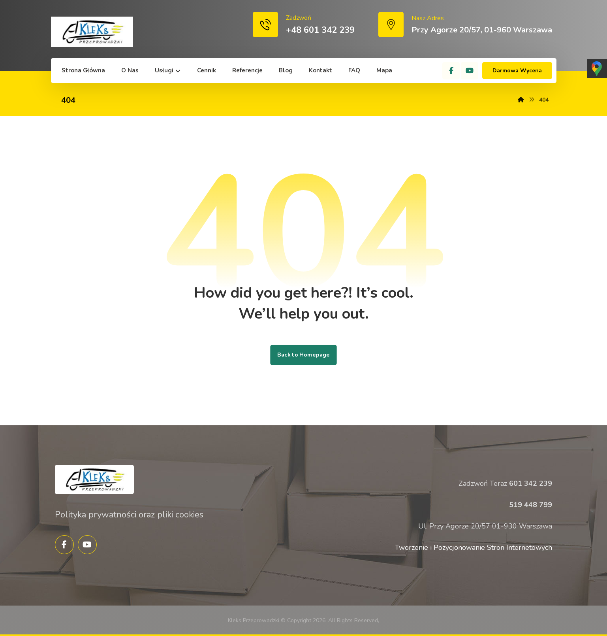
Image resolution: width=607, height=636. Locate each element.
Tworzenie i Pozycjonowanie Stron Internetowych (473, 547)
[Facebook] (451, 70)
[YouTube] (469, 70)
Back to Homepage (303, 355)
